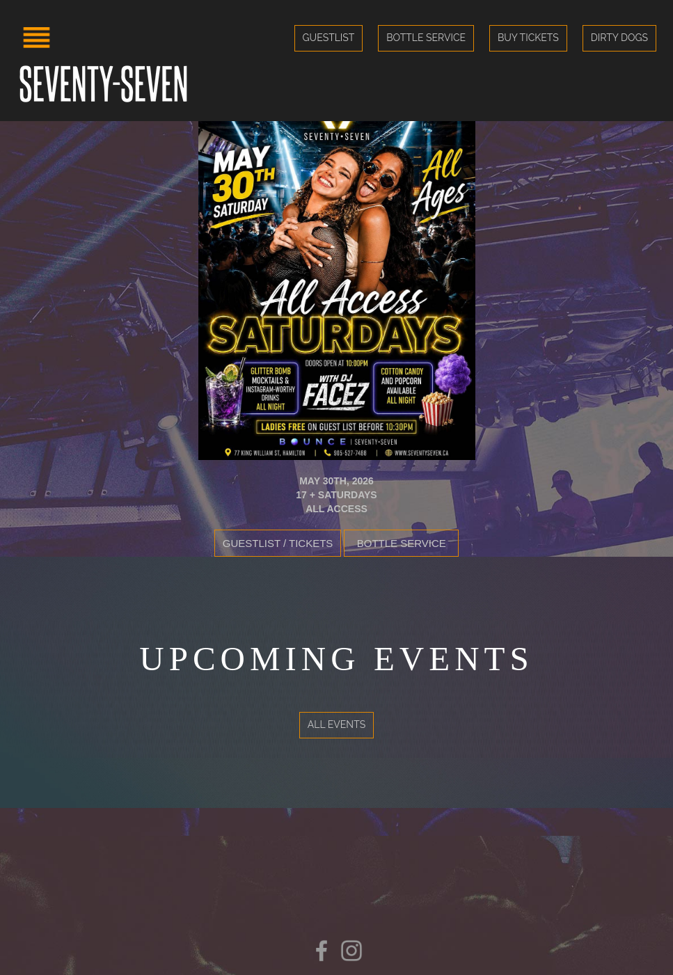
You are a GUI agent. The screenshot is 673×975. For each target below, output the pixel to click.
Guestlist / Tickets (278, 543)
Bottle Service (426, 37)
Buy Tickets (528, 37)
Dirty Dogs (619, 37)
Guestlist (329, 37)
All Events (336, 724)
